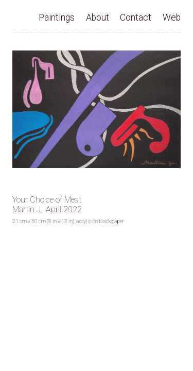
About (97, 17)
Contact (135, 17)
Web (172, 17)
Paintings (57, 17)
